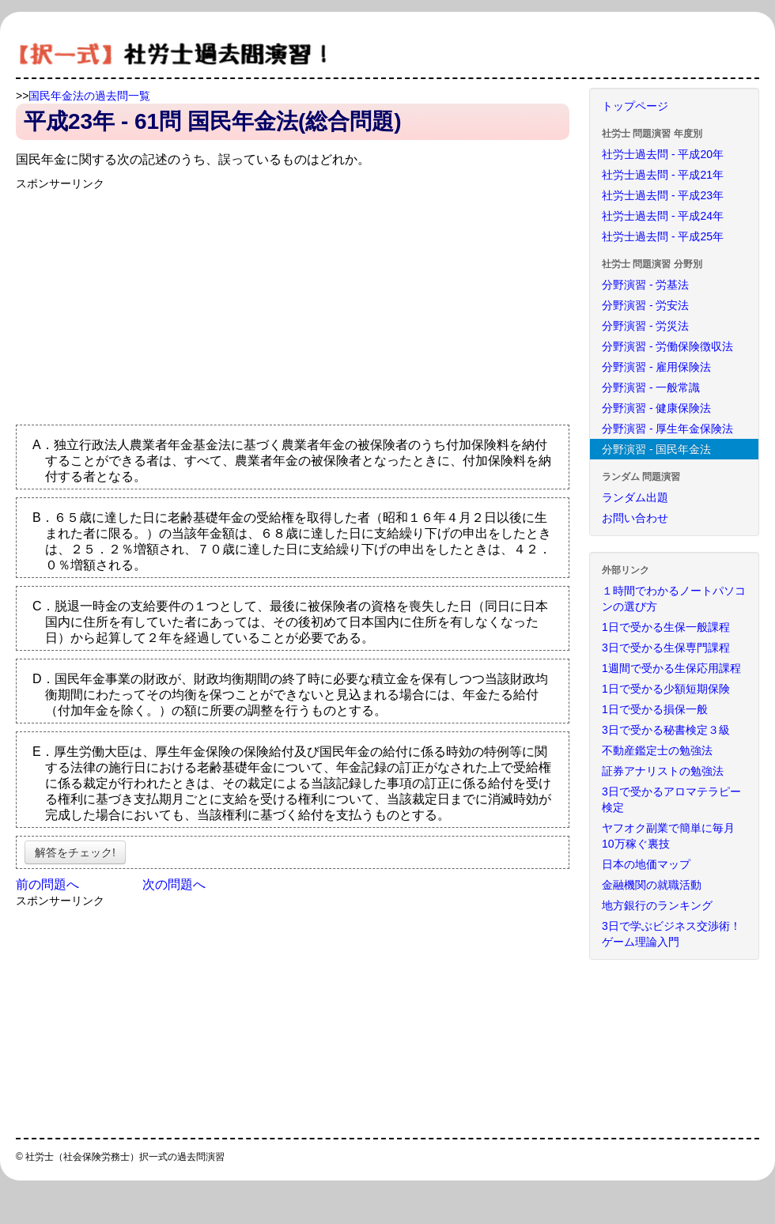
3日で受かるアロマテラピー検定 (671, 799)
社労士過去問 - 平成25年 (663, 236)
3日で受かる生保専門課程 (666, 647)
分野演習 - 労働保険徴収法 (667, 346)
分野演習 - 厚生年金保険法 (667, 428)
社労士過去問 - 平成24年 (663, 216)
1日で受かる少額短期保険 (666, 688)
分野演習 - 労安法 (645, 305)
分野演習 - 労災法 (645, 325)
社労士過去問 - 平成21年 (663, 174)
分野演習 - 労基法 (645, 284)
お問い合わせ (635, 518)
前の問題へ (47, 884)
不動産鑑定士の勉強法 (657, 750)
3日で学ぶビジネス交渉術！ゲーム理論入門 (671, 934)
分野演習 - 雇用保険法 (656, 367)
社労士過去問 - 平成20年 (663, 154)
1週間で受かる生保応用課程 (671, 668)
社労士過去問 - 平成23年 (663, 195)
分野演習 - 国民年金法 (656, 449)
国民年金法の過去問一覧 (89, 95)
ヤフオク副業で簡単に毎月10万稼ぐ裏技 (668, 836)
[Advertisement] (149, 302)
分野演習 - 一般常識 (651, 387)
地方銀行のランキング (657, 905)
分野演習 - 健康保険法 (656, 408)
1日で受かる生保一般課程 (666, 627)
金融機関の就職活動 (651, 884)
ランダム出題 (635, 497)
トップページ (635, 106)
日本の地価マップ (646, 864)
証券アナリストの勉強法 (663, 771)
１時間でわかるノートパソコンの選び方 (674, 598)
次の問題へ (174, 884)
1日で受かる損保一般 (655, 709)
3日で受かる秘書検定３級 (666, 729)
